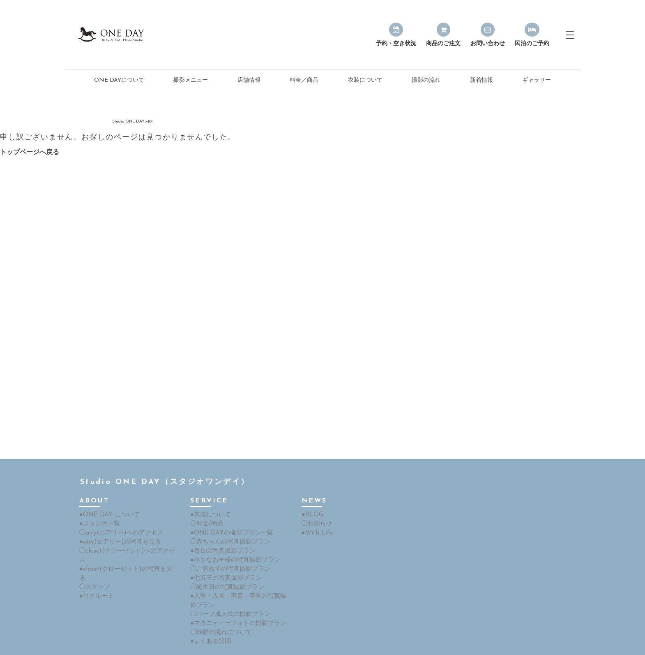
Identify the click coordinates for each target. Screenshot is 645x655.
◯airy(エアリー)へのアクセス (118, 513)
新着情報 (481, 62)
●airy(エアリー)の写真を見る (116, 521)
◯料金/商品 (205, 504)
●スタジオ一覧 (98, 504)
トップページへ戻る (29, 134)
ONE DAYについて (119, 62)
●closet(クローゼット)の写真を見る (125, 539)
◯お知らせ (316, 504)
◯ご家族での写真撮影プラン (227, 547)
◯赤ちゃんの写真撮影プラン (227, 521)
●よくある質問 (209, 616)
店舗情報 (248, 62)
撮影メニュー (190, 62)
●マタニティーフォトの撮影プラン (235, 599)
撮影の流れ (426, 62)
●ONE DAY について (106, 496)
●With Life (315, 513)
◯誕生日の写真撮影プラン (224, 565)
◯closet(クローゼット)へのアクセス (126, 530)
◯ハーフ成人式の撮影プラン (227, 591)
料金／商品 (304, 62)
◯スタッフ (93, 547)
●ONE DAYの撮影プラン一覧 (228, 513)
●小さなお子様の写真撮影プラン (232, 539)
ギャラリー (536, 62)
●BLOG (311, 496)
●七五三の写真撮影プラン (223, 556)
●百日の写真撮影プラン (220, 530)
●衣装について (209, 496)
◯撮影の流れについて (219, 608)
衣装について (365, 62)
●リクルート (95, 556)
